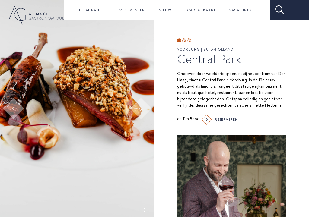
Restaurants (90, 10)
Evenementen (131, 10)
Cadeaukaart (201, 10)
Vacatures (240, 10)
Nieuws (166, 10)
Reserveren (220, 119)
